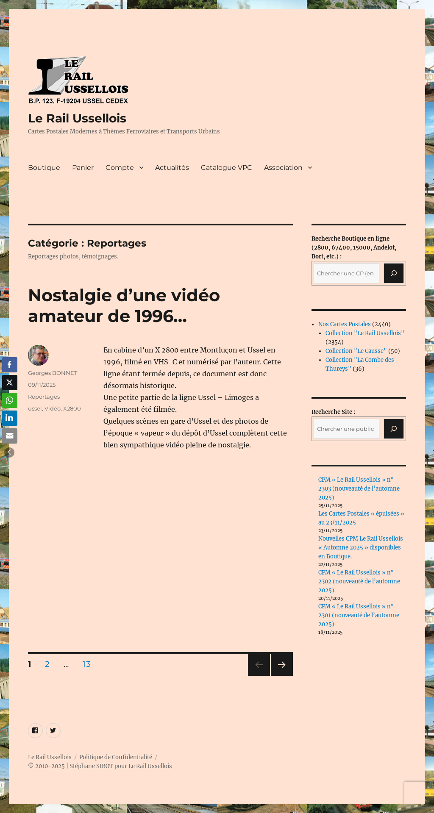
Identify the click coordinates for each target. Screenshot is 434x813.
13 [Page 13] (89, 664)
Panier (83, 168)
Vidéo (53, 408)
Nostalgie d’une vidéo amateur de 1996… (124, 305)
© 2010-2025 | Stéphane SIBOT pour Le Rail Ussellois (100, 766)
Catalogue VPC (226, 168)
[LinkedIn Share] (9, 418)
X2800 (72, 408)
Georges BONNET (52, 372)
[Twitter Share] (9, 382)
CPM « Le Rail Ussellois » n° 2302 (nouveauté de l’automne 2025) (359, 581)
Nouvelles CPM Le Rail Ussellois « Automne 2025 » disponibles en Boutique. (360, 547)
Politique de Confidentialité (115, 757)
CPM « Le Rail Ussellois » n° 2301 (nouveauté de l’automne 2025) (358, 615)
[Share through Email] (9, 436)
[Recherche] (394, 273)
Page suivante (281, 675)
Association (283, 168)
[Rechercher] (394, 429)
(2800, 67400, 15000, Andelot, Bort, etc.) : (354, 247)
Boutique (44, 168)
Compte (120, 168)
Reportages (44, 396)
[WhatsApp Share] (9, 400)
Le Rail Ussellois (77, 118)
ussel (35, 408)
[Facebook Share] (9, 364)
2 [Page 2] (50, 664)
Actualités (172, 168)
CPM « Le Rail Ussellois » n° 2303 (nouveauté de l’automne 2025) (359, 488)
